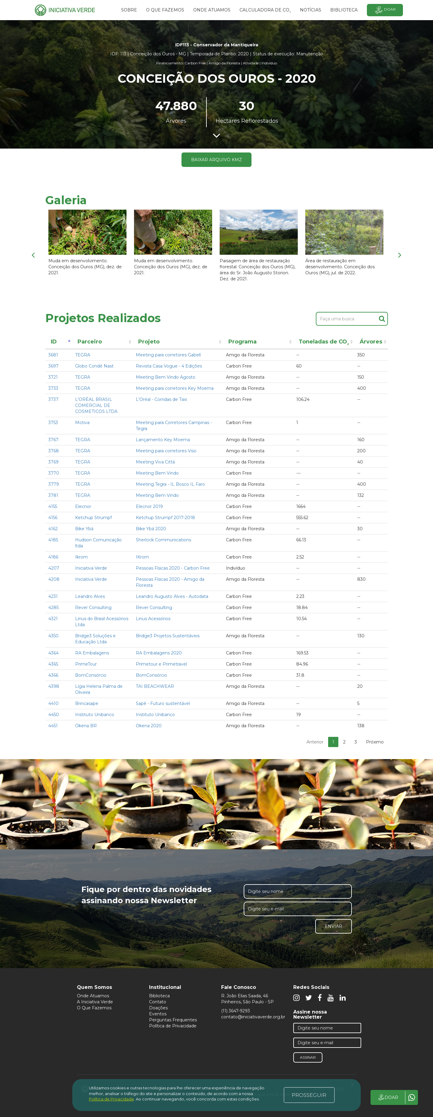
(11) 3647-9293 (235, 1011)
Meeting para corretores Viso (166, 451)
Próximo (375, 742)
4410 (53, 703)
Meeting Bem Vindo (157, 473)
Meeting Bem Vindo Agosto (165, 377)
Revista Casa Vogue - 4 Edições (169, 366)
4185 (53, 540)
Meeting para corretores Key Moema (175, 388)
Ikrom (81, 557)
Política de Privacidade (173, 1026)
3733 (53, 388)
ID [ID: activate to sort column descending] (54, 341)
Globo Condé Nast (94, 366)
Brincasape (86, 703)
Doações (158, 1008)
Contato (157, 1002)
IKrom (142, 557)
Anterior (314, 742)
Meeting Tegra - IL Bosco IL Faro (170, 484)
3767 (53, 439)
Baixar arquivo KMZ (216, 159)
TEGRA (82, 355)
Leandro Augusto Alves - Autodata (172, 596)
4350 (53, 636)
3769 (53, 462)
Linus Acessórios (153, 618)
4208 (53, 579)
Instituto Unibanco (94, 714)
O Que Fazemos (94, 1008)
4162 (53, 528)
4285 (53, 607)
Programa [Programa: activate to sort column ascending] (242, 341)
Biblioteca (159, 996)
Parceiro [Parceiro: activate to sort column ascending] (90, 341)
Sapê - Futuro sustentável (163, 703)
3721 (53, 377)
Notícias (310, 10)
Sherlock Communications (163, 540)
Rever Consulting (93, 607)
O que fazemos (165, 10)
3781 (53, 495)
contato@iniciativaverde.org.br (253, 1017)
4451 (53, 725)
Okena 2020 (149, 725)
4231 (53, 596)
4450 (53, 714)
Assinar (308, 1057)
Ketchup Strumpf (93, 517)
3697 (53, 366)
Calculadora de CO (265, 10)
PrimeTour (86, 664)
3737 (53, 399)
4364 (53, 653)
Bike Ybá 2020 (151, 528)
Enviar (333, 926)
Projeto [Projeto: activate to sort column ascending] (149, 341)
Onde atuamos (211, 10)
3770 (53, 473)
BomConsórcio (90, 675)
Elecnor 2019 (149, 506)
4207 (53, 568)
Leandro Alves (90, 596)
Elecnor (83, 506)
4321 (53, 618)
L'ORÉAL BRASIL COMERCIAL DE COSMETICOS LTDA (96, 405)
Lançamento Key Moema (163, 439)
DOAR (387, 1097)
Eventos (157, 1014)
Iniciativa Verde (91, 568)
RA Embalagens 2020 (159, 653)
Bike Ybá (84, 528)
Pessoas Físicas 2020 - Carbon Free (173, 568)
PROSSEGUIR (309, 1095)
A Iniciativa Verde (95, 1002)
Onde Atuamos (93, 996)
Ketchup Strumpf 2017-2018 (165, 517)
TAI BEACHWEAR (155, 686)
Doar (385, 10)
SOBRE (129, 10)
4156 (52, 517)
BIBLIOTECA (344, 10)
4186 (53, 557)
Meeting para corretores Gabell (168, 355)
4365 (53, 664)
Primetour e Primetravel (161, 664)
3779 (53, 484)
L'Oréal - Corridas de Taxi (161, 399)
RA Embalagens (92, 653)
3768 (53, 451)
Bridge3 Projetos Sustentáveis (168, 636)
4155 (52, 506)
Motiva (82, 422)
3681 (53, 355)
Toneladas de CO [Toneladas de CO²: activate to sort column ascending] (324, 342)
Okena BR (86, 725)
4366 (53, 675)
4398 (53, 686)
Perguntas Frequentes (173, 1020)
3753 (53, 422)
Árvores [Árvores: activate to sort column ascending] (371, 341)
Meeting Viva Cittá (155, 462)
